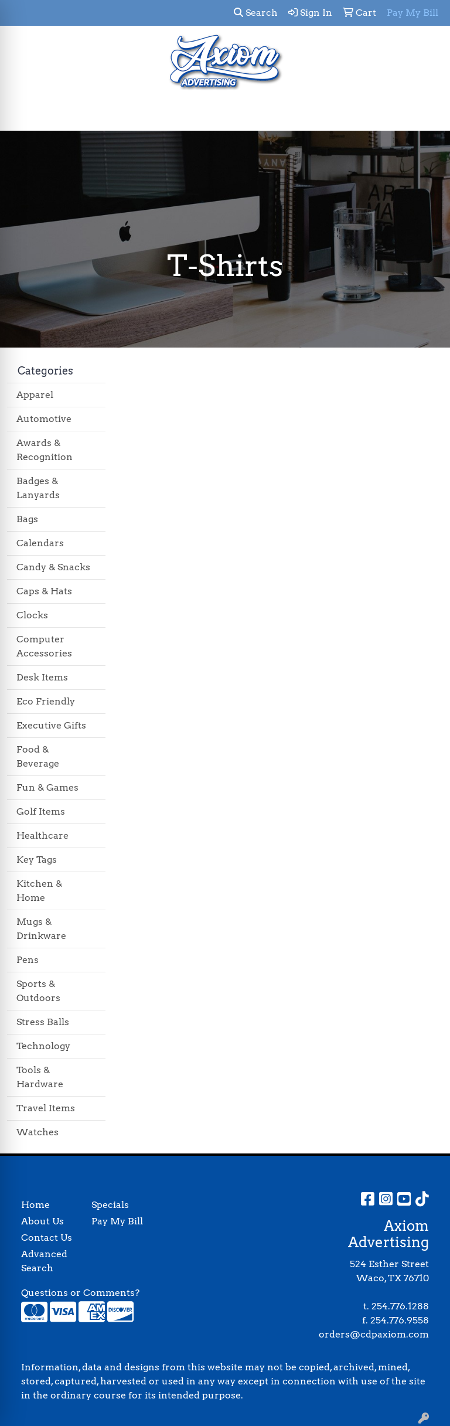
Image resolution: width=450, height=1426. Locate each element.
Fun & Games (47, 787)
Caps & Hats (44, 591)
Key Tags (36, 859)
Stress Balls (42, 1021)
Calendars (40, 543)
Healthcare (42, 835)
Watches (37, 1132)
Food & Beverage (37, 756)
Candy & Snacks (53, 567)
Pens (27, 959)
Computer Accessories (44, 646)
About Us (42, 1221)
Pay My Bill (117, 1221)
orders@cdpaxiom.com (374, 1334)
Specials (110, 1204)
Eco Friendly (45, 701)
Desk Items (42, 677)
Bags (27, 519)
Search (256, 12)
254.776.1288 (400, 1306)
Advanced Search (44, 1261)
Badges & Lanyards (38, 488)
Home (35, 1204)
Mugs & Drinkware (41, 928)
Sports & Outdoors (38, 990)
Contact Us (46, 1237)
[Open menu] (426, 113)
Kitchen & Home (39, 890)
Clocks (32, 615)
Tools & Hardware (39, 1077)
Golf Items (40, 811)
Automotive (43, 418)
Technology (43, 1045)
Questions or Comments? (80, 1292)
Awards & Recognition (44, 449)
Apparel (34, 394)
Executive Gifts (51, 725)
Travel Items (45, 1108)
